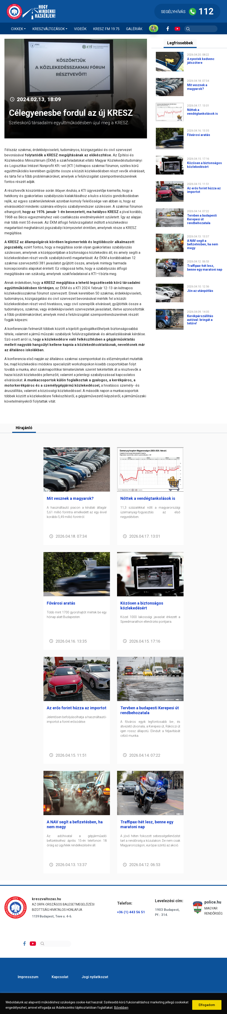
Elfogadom (207, 1005)
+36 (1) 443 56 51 (131, 912)
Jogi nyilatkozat (95, 977)
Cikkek (17, 29)
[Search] (55, 944)
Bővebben (121, 1007)
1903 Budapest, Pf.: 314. (167, 912)
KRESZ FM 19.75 (106, 29)
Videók (80, 29)
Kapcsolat (60, 977)
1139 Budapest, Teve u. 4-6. (52, 916)
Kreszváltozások (48, 29)
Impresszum (28, 977)
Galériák (134, 29)
